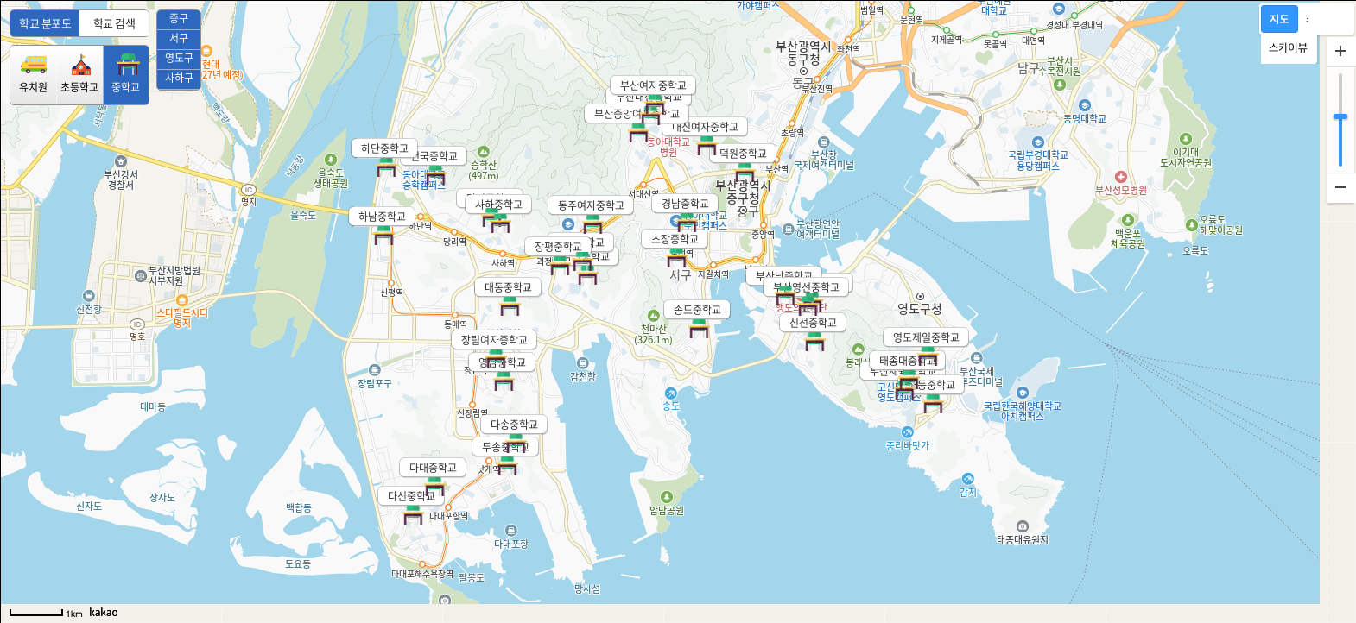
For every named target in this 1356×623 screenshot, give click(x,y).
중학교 (125, 74)
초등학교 (79, 74)
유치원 (33, 74)
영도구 (179, 58)
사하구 (179, 77)
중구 (178, 18)
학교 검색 (114, 23)
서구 (178, 38)
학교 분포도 (45, 23)
